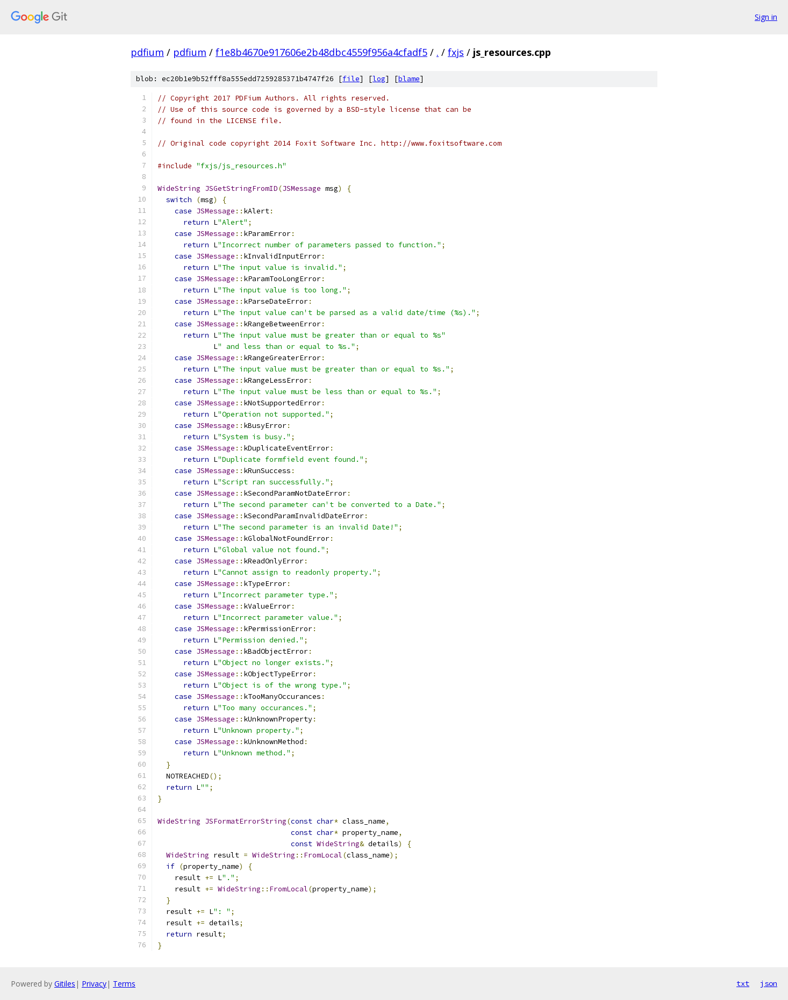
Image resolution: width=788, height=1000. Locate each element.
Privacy (94, 983)
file (351, 78)
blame (409, 78)
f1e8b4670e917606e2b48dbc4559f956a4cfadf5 (321, 52)
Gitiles (64, 983)
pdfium (147, 52)
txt (742, 983)
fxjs (456, 52)
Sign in (766, 17)
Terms (124, 983)
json (768, 983)
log (378, 78)
